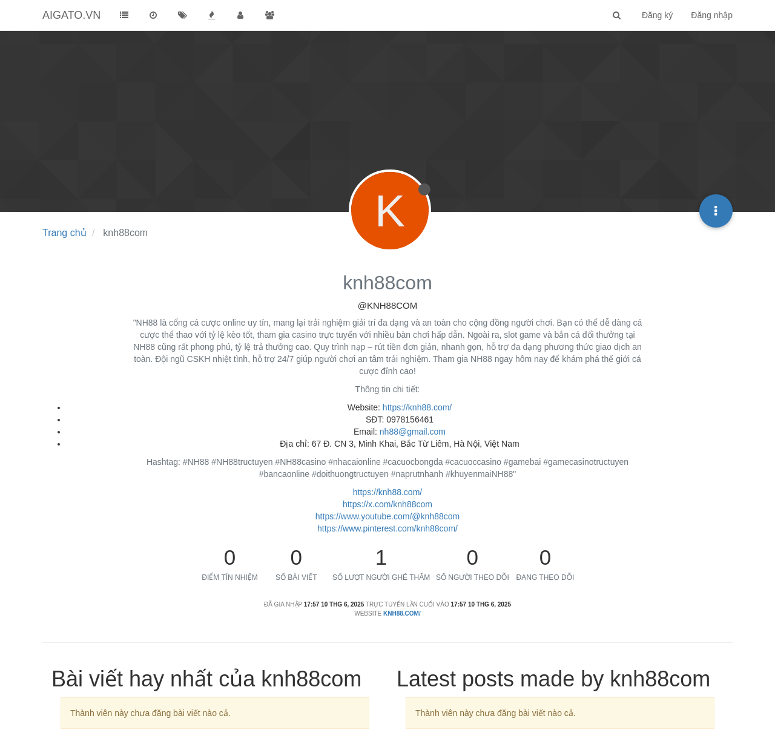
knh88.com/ (402, 613)
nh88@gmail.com (413, 431)
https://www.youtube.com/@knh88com (387, 516)
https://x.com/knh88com (387, 504)
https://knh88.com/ (417, 407)
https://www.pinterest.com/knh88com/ (387, 528)
